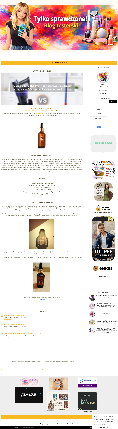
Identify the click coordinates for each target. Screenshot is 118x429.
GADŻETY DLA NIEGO (39, 57)
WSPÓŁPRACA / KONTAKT (59, 62)
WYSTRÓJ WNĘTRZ (82, 57)
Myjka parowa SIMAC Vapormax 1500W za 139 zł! (106, 312)
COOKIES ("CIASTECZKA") (68, 417)
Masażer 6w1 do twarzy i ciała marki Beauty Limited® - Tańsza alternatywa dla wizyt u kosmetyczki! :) (106, 306)
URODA (73, 57)
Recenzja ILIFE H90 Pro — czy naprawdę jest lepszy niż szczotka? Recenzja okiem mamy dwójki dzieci (106, 330)
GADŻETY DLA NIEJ (52, 57)
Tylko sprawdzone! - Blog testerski (14, 333)
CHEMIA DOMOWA (20, 57)
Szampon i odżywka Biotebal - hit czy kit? (106, 296)
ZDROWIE (92, 57)
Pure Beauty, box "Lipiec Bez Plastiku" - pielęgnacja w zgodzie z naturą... (106, 321)
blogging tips (42, 301)
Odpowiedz (7, 319)
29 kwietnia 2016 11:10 (17, 315)
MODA (61, 57)
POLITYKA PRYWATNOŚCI (49, 417)
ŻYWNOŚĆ (99, 57)
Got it (108, 427)
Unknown (7, 315)
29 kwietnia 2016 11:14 (34, 333)
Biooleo (40, 113)
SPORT (67, 57)
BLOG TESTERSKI (26, 427)
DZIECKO (29, 57)
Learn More (102, 427)
